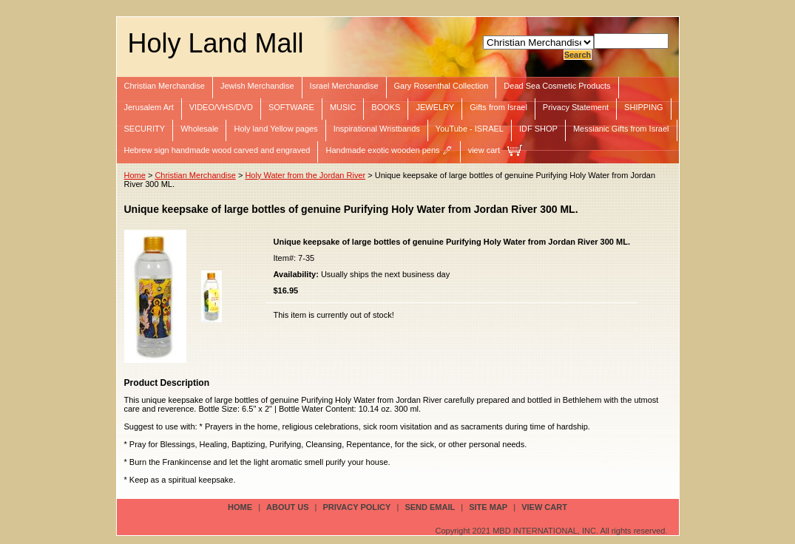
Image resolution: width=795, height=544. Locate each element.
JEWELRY (435, 107)
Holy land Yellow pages (275, 128)
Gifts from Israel (498, 107)
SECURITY (145, 128)
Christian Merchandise (164, 85)
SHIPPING (643, 107)
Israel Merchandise (344, 85)
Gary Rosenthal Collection (441, 85)
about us (287, 507)
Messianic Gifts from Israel (621, 128)
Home (135, 175)
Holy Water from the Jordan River (305, 175)
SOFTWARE (291, 107)
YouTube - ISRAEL (470, 128)
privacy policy (357, 507)
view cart (484, 150)
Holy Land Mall (216, 43)
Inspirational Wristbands (377, 128)
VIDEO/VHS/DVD (221, 107)
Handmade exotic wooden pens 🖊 (388, 150)
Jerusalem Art (149, 107)
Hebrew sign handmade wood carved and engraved (217, 150)
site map (488, 507)
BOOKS (385, 107)
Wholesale (199, 128)
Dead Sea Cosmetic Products (557, 85)
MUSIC (343, 107)
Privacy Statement (576, 107)
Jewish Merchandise (257, 85)
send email (430, 507)
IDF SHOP (538, 128)
